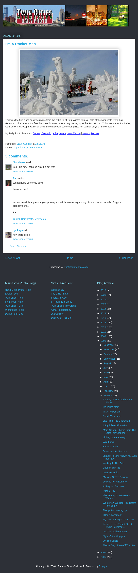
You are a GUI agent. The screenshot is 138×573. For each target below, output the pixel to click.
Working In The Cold (113, 463)
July (106, 368)
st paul (17, 147)
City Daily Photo (59, 293)
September (110, 358)
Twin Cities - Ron (14, 297)
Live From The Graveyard (116, 420)
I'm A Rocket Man (112, 411)
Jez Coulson (57, 313)
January (108, 395)
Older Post (126, 258)
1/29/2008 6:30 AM (23, 171)
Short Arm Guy (58, 297)
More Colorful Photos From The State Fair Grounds (119, 431)
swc (24, 147)
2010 (104, 331)
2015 (104, 308)
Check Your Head (112, 416)
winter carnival (34, 147)
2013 (104, 318)
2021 (104, 299)
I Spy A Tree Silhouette (115, 425)
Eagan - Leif (11, 293)
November (109, 349)
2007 (104, 552)
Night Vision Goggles (114, 536)
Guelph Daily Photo (23, 219)
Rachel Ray (109, 491)
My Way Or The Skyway (115, 477)
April (106, 381)
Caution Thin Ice (111, 467)
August (107, 363)
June (106, 372)
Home (69, 258)
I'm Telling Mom (111, 407)
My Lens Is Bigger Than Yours (118, 519)
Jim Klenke (19, 162)
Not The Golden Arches (115, 531)
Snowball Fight (110, 446)
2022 (104, 294)
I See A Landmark (112, 515)
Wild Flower (109, 442)
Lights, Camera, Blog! (114, 437)
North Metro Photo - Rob (18, 289)
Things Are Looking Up (115, 510)
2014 (104, 313)
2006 (104, 557)
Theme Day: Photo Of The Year (119, 545)
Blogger (103, 566)
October (108, 354)
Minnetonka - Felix (14, 309)
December (109, 345)
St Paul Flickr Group (61, 301)
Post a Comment (18, 246)
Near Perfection (111, 472)
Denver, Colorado (42, 133)
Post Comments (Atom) (76, 267)
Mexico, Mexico (90, 133)
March (107, 386)
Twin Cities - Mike (14, 305)
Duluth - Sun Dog (14, 313)
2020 (104, 304)
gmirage (18, 230)
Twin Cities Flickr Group (63, 305)
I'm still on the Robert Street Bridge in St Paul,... (117, 525)
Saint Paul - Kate (14, 301)
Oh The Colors (110, 540)
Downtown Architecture (115, 451)
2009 (104, 336)
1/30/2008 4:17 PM (23, 239)
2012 (104, 322)
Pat (15, 178)
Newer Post (12, 258)
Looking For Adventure (115, 481)
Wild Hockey (57, 289)
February (109, 391)
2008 (104, 341)
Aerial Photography (61, 309)
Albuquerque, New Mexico (66, 133)
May (106, 377)
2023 (104, 290)
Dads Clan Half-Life (61, 317)
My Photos (40, 219)
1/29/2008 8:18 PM (23, 223)
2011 (104, 327)
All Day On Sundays (113, 486)
